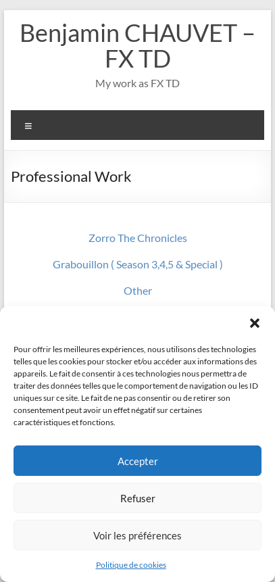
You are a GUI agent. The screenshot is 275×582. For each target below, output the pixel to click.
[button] (254, 323)
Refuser (137, 498)
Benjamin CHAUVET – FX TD (137, 45)
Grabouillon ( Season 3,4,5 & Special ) (138, 264)
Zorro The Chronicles (138, 237)
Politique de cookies (131, 565)
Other (138, 290)
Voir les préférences (137, 535)
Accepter (138, 461)
